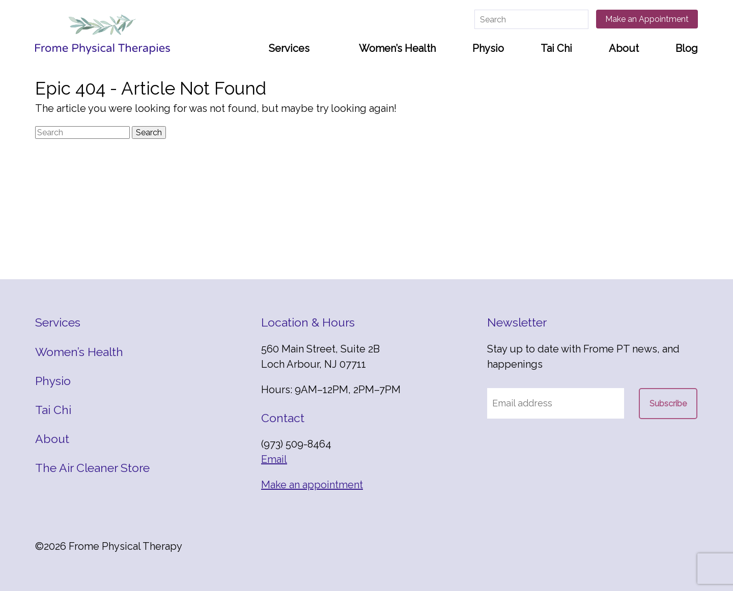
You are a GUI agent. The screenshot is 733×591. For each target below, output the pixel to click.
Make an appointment (312, 485)
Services (289, 48)
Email (274, 459)
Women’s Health (397, 48)
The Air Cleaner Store (92, 468)
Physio (488, 48)
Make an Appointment (647, 19)
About (624, 48)
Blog (686, 48)
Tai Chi (556, 48)
